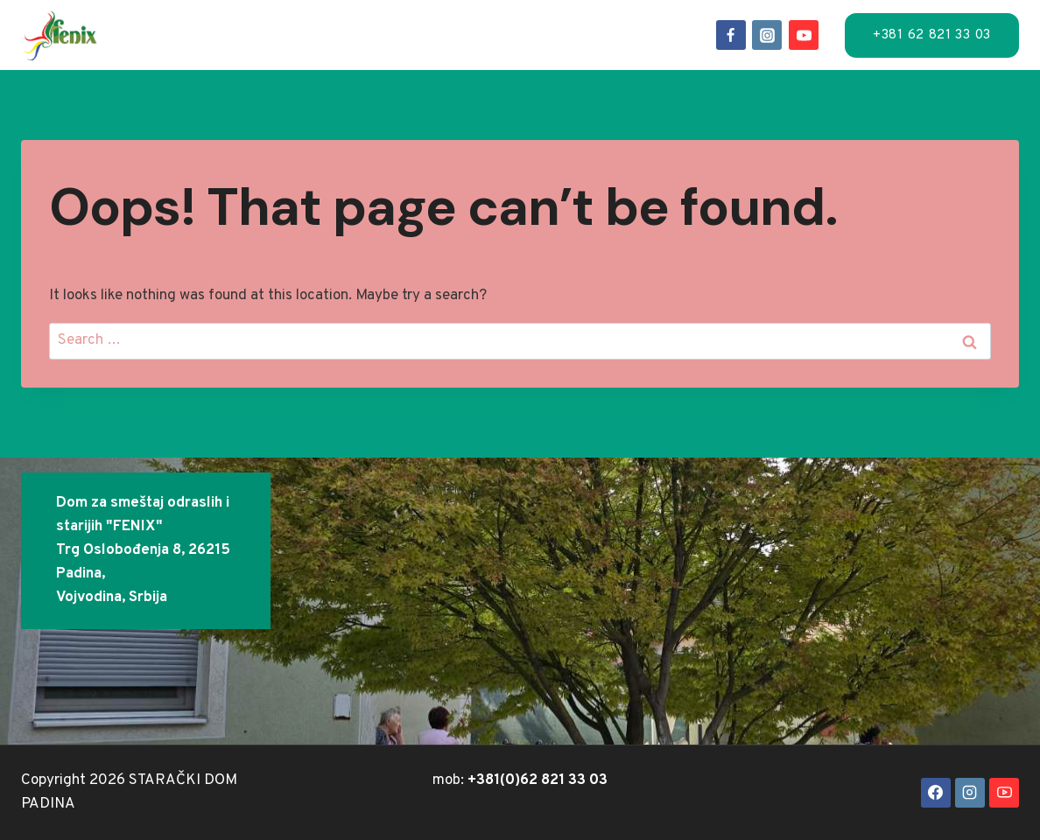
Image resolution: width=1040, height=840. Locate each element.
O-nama (622, 20)
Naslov (188, 20)
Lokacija (441, 20)
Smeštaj (272, 20)
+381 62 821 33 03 (932, 35)
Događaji (534, 20)
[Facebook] (731, 35)
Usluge (356, 20)
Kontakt (430, 48)
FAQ (686, 20)
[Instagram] (767, 35)
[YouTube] (804, 35)
